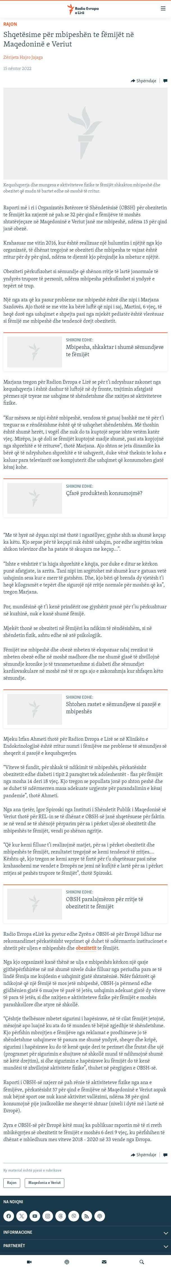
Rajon (10, 24)
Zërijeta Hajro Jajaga (23, 57)
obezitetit (86, 948)
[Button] (143, 81)
